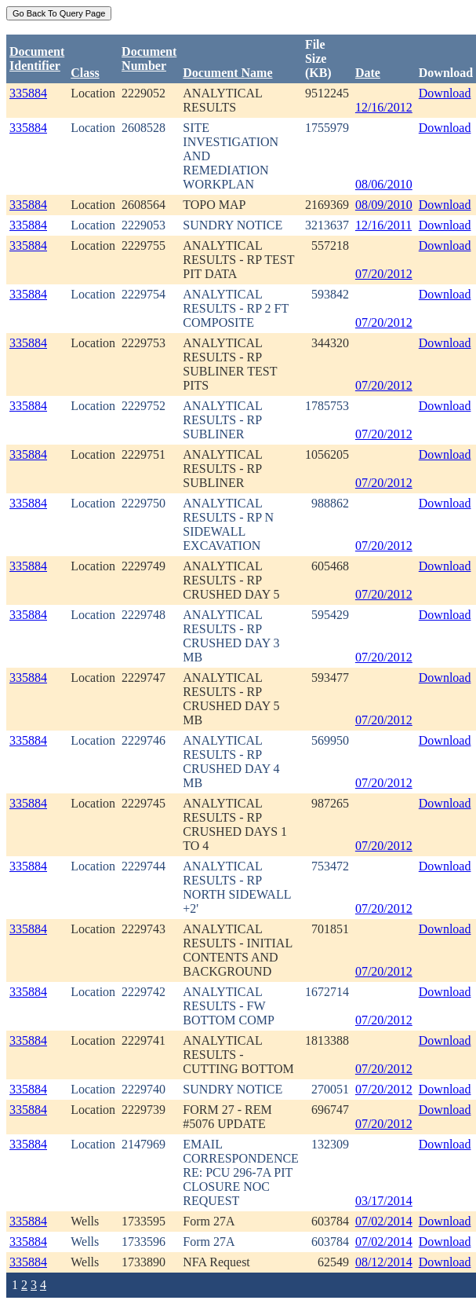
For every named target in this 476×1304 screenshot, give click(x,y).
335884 (28, 93)
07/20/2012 (383, 273)
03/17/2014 (383, 1200)
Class (85, 72)
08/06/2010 (383, 184)
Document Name (227, 72)
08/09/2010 (383, 204)
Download (445, 93)
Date (367, 72)
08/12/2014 (383, 1262)
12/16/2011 (383, 225)
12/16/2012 (383, 107)
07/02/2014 (383, 1221)
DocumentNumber (149, 58)
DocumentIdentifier (36, 58)
